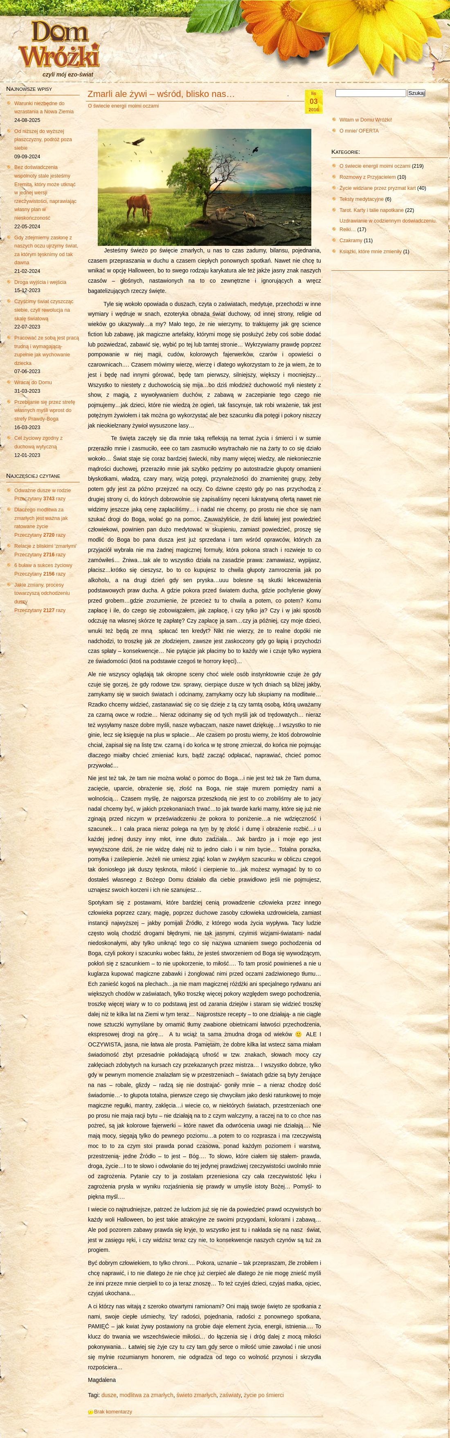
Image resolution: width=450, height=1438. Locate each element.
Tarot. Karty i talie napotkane (372, 210)
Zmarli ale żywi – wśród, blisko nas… (161, 94)
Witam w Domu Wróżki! (366, 120)
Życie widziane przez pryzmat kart (378, 188)
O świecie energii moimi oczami (123, 106)
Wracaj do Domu (33, 382)
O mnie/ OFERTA (359, 131)
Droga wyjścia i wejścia (40, 282)
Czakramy (351, 240)
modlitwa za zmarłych (146, 1395)
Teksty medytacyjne (362, 199)
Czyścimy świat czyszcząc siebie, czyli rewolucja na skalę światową (43, 310)
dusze (109, 1395)
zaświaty (230, 1395)
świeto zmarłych (196, 1395)
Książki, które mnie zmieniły (371, 251)
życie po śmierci (264, 1395)
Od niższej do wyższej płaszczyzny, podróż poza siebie (43, 139)
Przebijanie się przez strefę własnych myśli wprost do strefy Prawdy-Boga (44, 410)
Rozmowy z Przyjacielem (368, 177)
